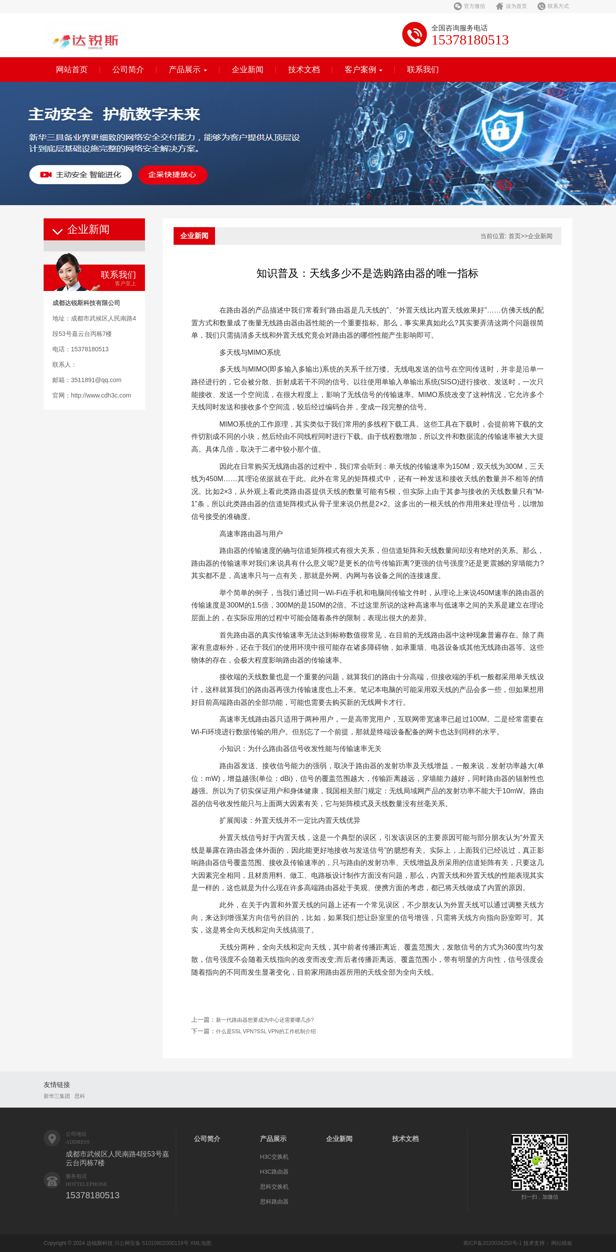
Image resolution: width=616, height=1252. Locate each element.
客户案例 (364, 69)
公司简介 (128, 69)
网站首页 (72, 69)
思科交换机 (274, 1186)
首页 (514, 235)
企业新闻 (247, 69)
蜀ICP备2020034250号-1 (492, 1243)
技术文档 (304, 69)
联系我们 (423, 69)
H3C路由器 (274, 1171)
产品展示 (188, 69)
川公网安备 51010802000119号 (151, 1243)
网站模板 (561, 1243)
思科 (79, 1096)
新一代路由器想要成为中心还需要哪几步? (265, 1020)
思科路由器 (274, 1201)
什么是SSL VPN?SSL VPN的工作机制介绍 (266, 1031)
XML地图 (201, 1243)
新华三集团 (57, 1096)
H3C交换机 (274, 1156)
